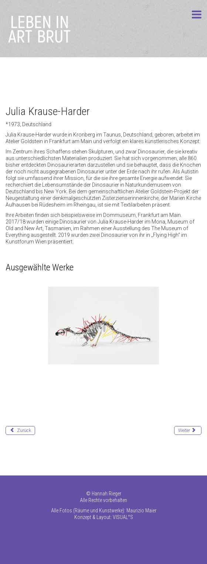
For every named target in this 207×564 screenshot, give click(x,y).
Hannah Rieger (106, 493)
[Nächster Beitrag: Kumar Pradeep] (187, 430)
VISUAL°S (123, 517)
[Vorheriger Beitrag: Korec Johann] (20, 430)
